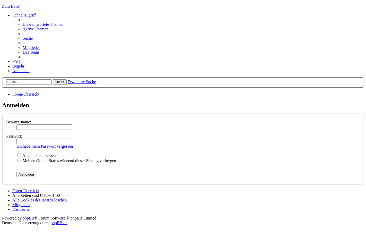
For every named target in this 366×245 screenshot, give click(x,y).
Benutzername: (18, 122)
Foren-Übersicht (25, 94)
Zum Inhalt (11, 6)
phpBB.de (59, 223)
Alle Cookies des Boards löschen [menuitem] (39, 200)
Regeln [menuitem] (18, 66)
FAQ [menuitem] (16, 61)
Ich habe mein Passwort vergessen (44, 146)
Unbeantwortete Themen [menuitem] (43, 24)
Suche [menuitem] (28, 38)
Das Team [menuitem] (31, 52)
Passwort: (14, 136)
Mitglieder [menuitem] (31, 47)
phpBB (28, 218)
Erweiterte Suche (82, 82)
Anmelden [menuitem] (21, 71)
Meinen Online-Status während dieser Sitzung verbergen (67, 160)
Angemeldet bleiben (37, 155)
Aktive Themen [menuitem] (35, 29)
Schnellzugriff (24, 15)
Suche (60, 82)
